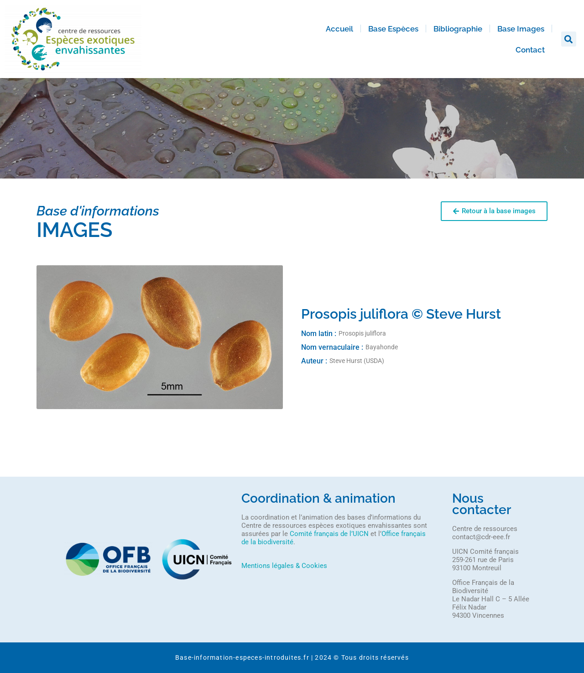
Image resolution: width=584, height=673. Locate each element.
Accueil (339, 28)
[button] (568, 39)
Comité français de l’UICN (329, 534)
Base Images (520, 28)
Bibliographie (457, 28)
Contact (530, 49)
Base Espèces (393, 28)
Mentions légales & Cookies (284, 566)
